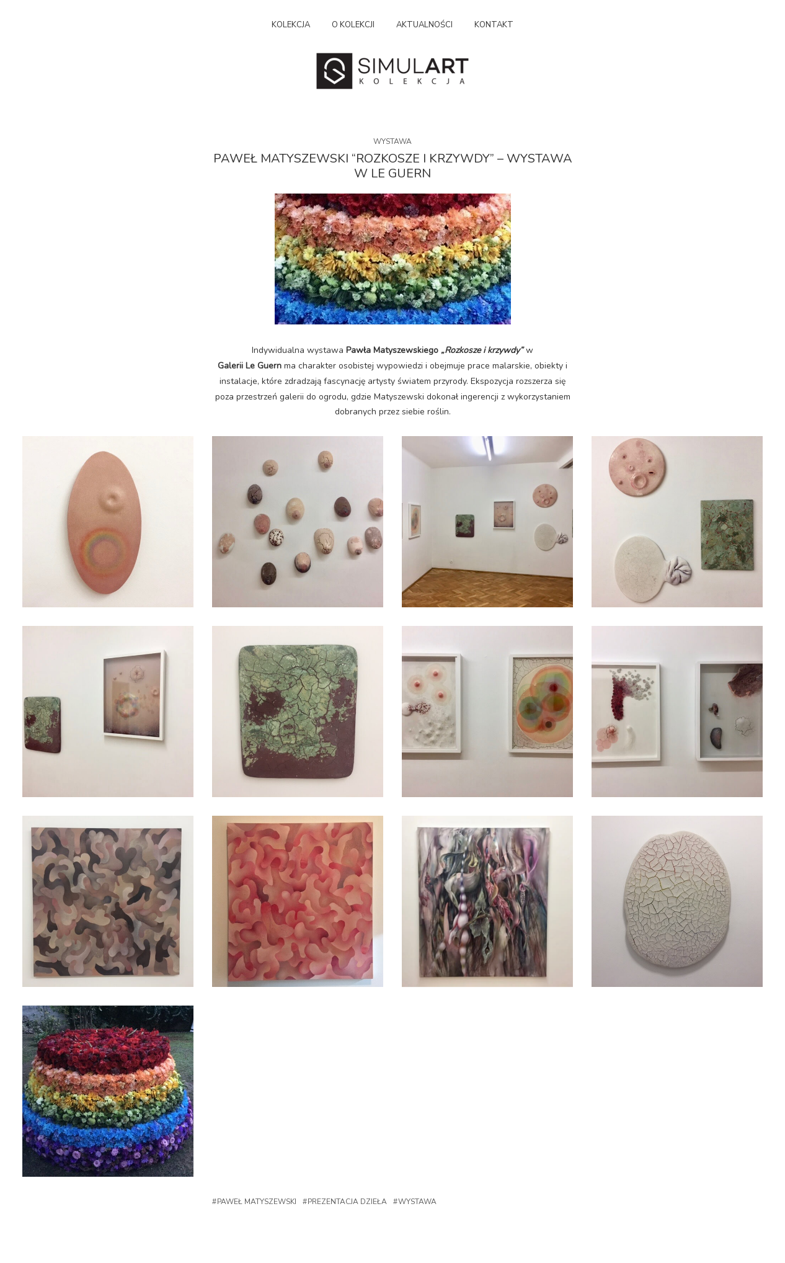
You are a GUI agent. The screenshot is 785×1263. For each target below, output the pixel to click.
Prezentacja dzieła (347, 1202)
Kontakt (493, 24)
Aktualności (424, 24)
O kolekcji (353, 24)
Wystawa (392, 141)
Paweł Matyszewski (256, 1202)
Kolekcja (291, 24)
